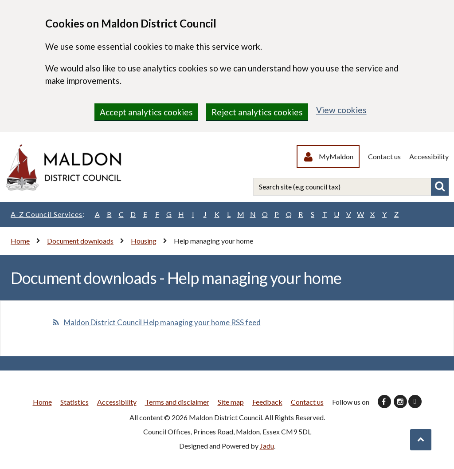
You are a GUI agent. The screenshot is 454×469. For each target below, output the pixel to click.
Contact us (384, 156)
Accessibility (429, 156)
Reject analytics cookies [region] (257, 112)
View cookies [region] (341, 110)
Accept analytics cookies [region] (146, 112)
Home (20, 240)
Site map (231, 402)
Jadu (267, 445)
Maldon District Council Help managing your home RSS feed (162, 322)
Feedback (267, 402)
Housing (144, 240)
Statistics (74, 402)
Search (440, 187)
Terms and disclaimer (177, 402)
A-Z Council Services (48, 214)
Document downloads (80, 240)
